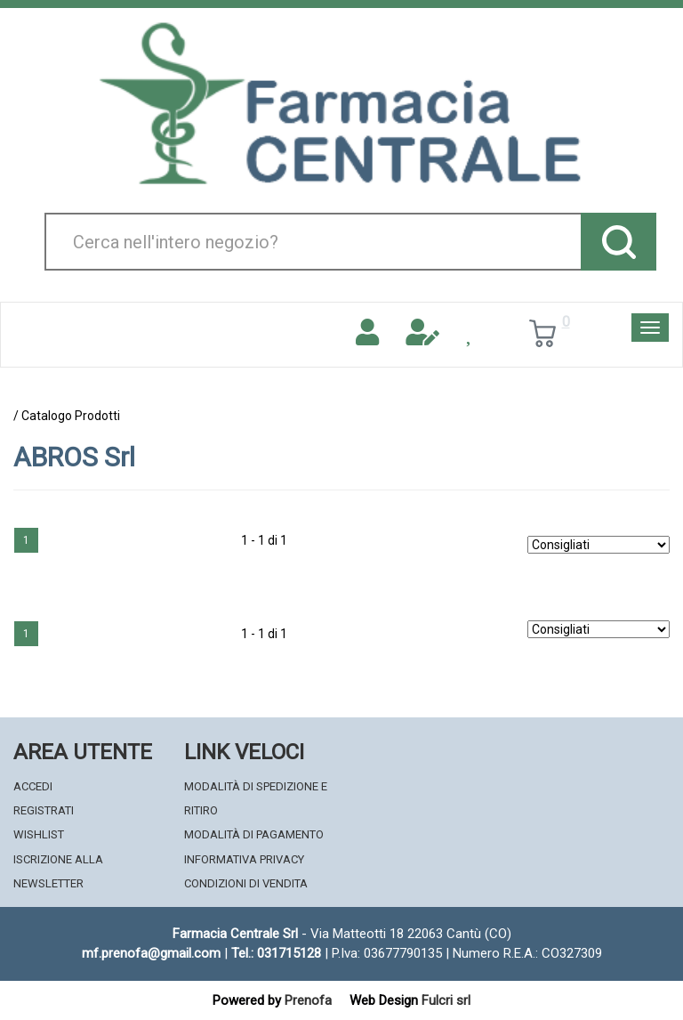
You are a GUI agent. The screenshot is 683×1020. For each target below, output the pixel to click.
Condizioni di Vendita (246, 883)
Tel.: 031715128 (276, 953)
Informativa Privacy (244, 859)
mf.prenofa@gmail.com (151, 953)
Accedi (32, 786)
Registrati (43, 810)
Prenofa (308, 1000)
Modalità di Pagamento (254, 834)
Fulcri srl (446, 1000)
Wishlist (38, 834)
